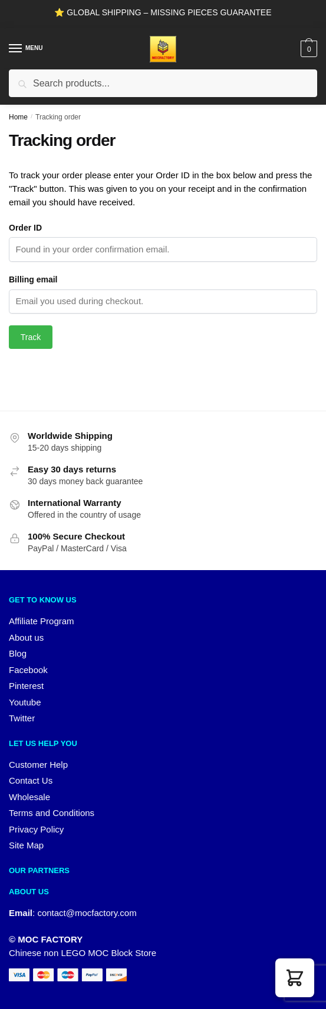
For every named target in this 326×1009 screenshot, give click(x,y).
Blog (18, 653)
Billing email (33, 279)
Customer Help (38, 765)
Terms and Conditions (51, 813)
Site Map (26, 845)
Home (18, 117)
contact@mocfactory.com (86, 913)
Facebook (28, 670)
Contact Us (30, 780)
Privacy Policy (36, 829)
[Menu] (26, 49)
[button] (294, 977)
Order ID (25, 227)
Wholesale (29, 797)
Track (31, 337)
